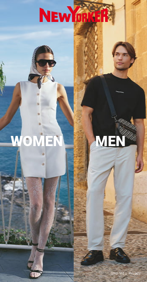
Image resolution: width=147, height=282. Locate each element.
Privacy (135, 273)
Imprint (117, 273)
